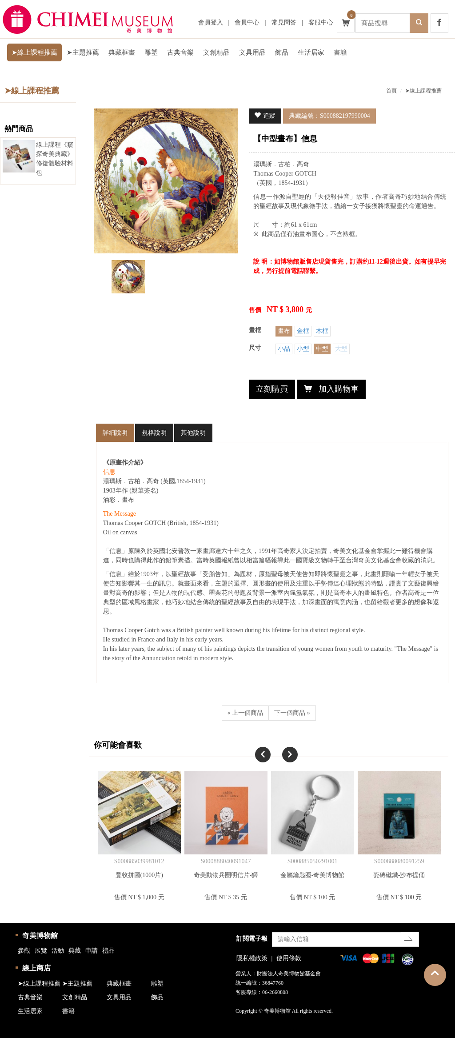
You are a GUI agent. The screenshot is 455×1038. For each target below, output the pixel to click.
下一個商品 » (292, 712)
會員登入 (210, 22)
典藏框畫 (121, 52)
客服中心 (320, 22)
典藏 (74, 950)
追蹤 (269, 115)
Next (282, 746)
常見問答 (283, 22)
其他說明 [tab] (193, 432)
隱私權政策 (251, 958)
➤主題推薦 (83, 52)
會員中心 (247, 22)
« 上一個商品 (245, 712)
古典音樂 (180, 52)
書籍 (340, 52)
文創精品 (216, 52)
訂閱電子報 (251, 938)
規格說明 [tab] (154, 432)
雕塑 (151, 52)
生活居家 (311, 52)
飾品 (281, 52)
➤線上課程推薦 (34, 52)
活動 (58, 950)
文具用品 (252, 52)
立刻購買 (272, 389)
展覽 (41, 950)
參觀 (24, 950)
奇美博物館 (40, 935)
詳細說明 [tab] (115, 432)
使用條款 (288, 958)
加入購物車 (339, 389)
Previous (255, 746)
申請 (91, 950)
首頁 (391, 91)
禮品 (108, 950)
